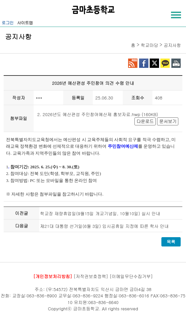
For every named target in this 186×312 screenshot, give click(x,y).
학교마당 (149, 45)
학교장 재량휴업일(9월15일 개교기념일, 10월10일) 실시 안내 (100, 213)
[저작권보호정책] (91, 276)
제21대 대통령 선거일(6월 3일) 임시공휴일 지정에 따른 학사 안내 (104, 226)
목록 (171, 241)
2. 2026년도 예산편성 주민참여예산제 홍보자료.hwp (88, 114)
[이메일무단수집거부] (131, 276)
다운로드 (145, 121)
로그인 (8, 22)
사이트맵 (25, 22)
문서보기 (167, 121)
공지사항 (172, 45)
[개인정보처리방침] (52, 276)
